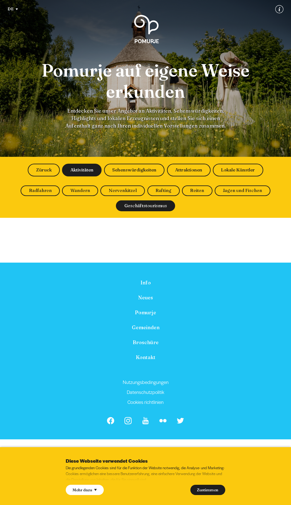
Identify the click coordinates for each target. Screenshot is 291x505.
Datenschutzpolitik (145, 392)
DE (12, 8)
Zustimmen (207, 489)
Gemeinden (146, 327)
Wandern (80, 190)
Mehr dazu (85, 489)
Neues (145, 297)
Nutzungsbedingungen (146, 382)
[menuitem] (145, 283)
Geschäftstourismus (145, 205)
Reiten (197, 190)
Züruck (44, 170)
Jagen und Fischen (242, 190)
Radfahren (40, 190)
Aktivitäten (81, 170)
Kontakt (145, 357)
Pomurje (145, 312)
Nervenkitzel (123, 190)
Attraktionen (188, 170)
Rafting (163, 190)
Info (146, 282)
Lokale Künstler (238, 170)
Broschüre (146, 342)
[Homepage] (146, 29)
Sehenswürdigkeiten (134, 170)
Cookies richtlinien (145, 402)
